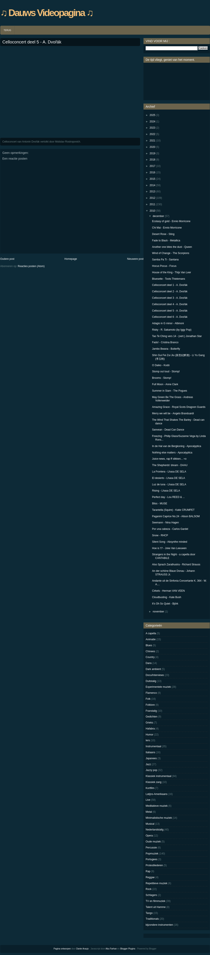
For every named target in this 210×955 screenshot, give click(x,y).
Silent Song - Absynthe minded (169, 541)
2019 (152, 153)
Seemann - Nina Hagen (165, 522)
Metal (149, 811)
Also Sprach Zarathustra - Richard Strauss (176, 564)
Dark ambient (153, 669)
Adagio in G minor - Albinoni (168, 323)
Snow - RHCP (160, 535)
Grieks (149, 722)
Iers (148, 740)
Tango (149, 913)
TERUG (7, 30)
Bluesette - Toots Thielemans (168, 278)
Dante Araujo (82, 949)
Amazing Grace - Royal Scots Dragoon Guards (178, 406)
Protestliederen (154, 865)
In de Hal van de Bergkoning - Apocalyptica (176, 446)
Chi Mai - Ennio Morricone (167, 227)
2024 (152, 121)
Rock (148, 889)
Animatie (151, 639)
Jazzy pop (151, 770)
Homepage (70, 258)
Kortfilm (150, 788)
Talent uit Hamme (156, 907)
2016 (152, 172)
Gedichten (151, 716)
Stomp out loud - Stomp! (166, 371)
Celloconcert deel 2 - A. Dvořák (169, 291)
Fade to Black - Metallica (166, 240)
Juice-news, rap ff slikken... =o (169, 458)
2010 (152, 210)
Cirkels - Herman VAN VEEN (168, 590)
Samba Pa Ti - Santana (165, 259)
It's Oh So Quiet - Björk (165, 603)
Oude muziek (153, 841)
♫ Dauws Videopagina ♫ (46, 12)
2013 (152, 191)
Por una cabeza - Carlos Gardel (170, 528)
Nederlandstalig (154, 829)
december (158, 216)
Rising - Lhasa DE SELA (166, 490)
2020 (152, 147)
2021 (152, 140)
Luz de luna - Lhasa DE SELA (169, 484)
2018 (152, 159)
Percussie (151, 847)
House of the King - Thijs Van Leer (171, 272)
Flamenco (151, 692)
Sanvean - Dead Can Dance (168, 429)
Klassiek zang (153, 782)
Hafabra (150, 728)
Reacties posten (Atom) (31, 266)
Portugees (151, 859)
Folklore (150, 704)
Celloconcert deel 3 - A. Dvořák (169, 297)
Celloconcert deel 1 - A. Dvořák (169, 285)
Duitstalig (151, 681)
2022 (152, 134)
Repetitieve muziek (156, 883)
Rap (148, 871)
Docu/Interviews (155, 675)
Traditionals (152, 918)
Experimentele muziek (158, 686)
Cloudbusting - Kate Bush (166, 597)
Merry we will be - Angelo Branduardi (173, 413)
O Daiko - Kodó (161, 365)
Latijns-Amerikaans (156, 794)
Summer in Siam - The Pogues (169, 390)
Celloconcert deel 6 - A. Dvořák (169, 316)
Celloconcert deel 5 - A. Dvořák (31, 42)
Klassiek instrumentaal (158, 776)
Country (150, 657)
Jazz (148, 764)
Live (148, 799)
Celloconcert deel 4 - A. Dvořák (169, 304)
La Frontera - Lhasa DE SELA (169, 471)
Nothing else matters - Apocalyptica (172, 452)
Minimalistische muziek (159, 817)
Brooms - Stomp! (161, 377)
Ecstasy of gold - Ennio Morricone (171, 221)
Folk (148, 698)
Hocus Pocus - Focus (164, 265)
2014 (152, 185)
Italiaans (150, 752)
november (158, 611)
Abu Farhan (111, 949)
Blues (149, 645)
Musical (150, 823)
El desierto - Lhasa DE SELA (168, 478)
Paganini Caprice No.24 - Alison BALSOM (176, 516)
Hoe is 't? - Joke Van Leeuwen (169, 548)
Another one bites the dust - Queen (172, 246)
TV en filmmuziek (155, 901)
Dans (149, 663)
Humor (149, 734)
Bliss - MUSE (159, 503)
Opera (149, 835)
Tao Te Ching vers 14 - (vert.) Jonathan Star (177, 336)
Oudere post (7, 258)
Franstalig (151, 710)
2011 (152, 204)
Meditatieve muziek (157, 805)
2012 (152, 197)
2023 (152, 127)
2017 (152, 166)
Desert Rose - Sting (163, 234)
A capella (151, 633)
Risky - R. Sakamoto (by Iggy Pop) (171, 329)
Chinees (150, 651)
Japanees (151, 758)
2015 (152, 178)
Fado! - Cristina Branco (165, 342)
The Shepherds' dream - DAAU (170, 465)
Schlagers (151, 895)
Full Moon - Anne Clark (165, 384)
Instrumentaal (153, 746)
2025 (152, 115)
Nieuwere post (135, 258)
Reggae (150, 877)
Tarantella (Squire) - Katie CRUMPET (173, 509)
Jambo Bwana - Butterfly (166, 348)
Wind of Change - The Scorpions (170, 253)
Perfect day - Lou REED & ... (168, 497)
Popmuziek (152, 853)
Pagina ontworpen (62, 949)
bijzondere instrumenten (159, 924)
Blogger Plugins (127, 949)
